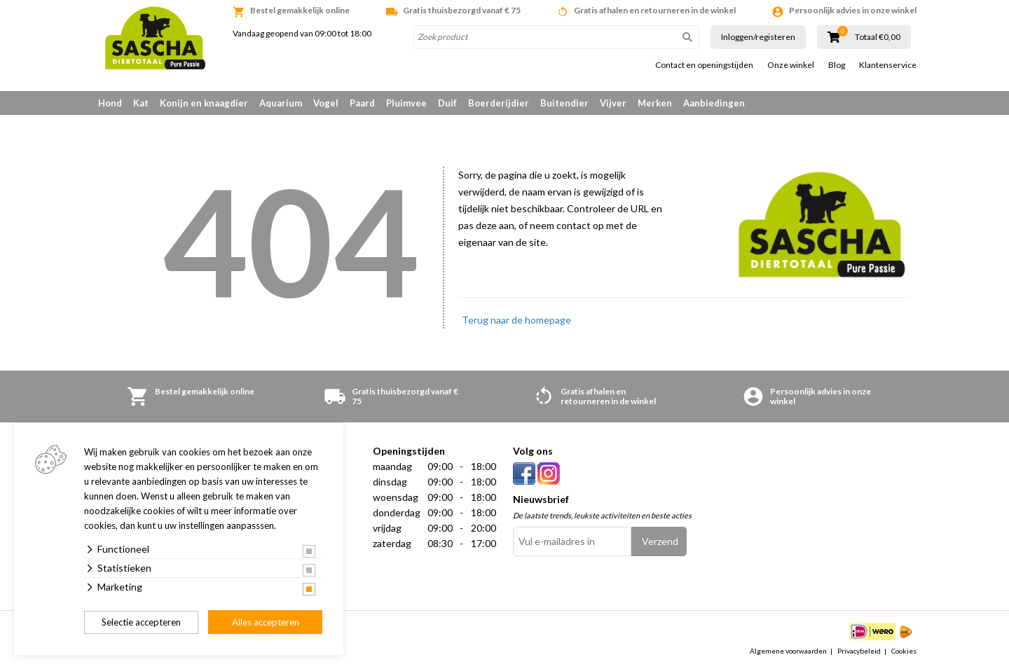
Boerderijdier (498, 103)
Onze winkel (790, 65)
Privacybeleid (859, 651)
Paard (362, 103)
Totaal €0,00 (877, 37)
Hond (110, 103)
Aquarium (280, 103)
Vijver (613, 103)
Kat (141, 103)
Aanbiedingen (714, 103)
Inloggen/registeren (758, 37)
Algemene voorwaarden (788, 651)
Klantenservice (888, 65)
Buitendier (564, 103)
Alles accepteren (265, 622)
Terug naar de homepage (516, 320)
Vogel (325, 103)
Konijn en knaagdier (204, 103)
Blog (836, 65)
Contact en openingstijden (704, 65)
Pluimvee (406, 103)
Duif (447, 103)
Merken (655, 103)
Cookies (904, 651)
